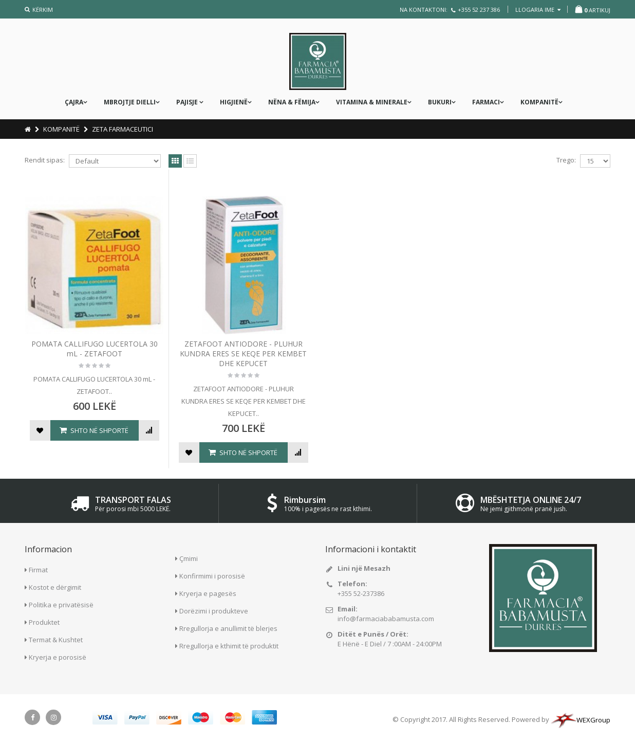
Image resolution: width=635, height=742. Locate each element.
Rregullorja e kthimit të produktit (228, 645)
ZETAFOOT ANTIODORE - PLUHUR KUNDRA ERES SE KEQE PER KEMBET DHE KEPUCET (243, 353)
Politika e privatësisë (61, 604)
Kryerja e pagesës (207, 593)
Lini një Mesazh (364, 568)
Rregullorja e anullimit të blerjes (228, 628)
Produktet (44, 622)
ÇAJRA (74, 102)
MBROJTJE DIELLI (130, 102)
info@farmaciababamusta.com (386, 618)
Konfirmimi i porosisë (212, 576)
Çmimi (188, 558)
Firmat (38, 569)
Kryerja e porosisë (57, 657)
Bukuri (440, 102)
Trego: (566, 160)
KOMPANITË (539, 102)
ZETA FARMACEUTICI (122, 129)
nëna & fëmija (291, 102)
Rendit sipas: (45, 160)
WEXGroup (580, 720)
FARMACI (486, 102)
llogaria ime (538, 9)
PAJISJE (187, 102)
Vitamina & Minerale (371, 102)
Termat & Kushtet (56, 639)
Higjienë (234, 102)
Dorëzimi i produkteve (213, 611)
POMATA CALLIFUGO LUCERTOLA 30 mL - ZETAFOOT (94, 348)
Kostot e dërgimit (55, 587)
